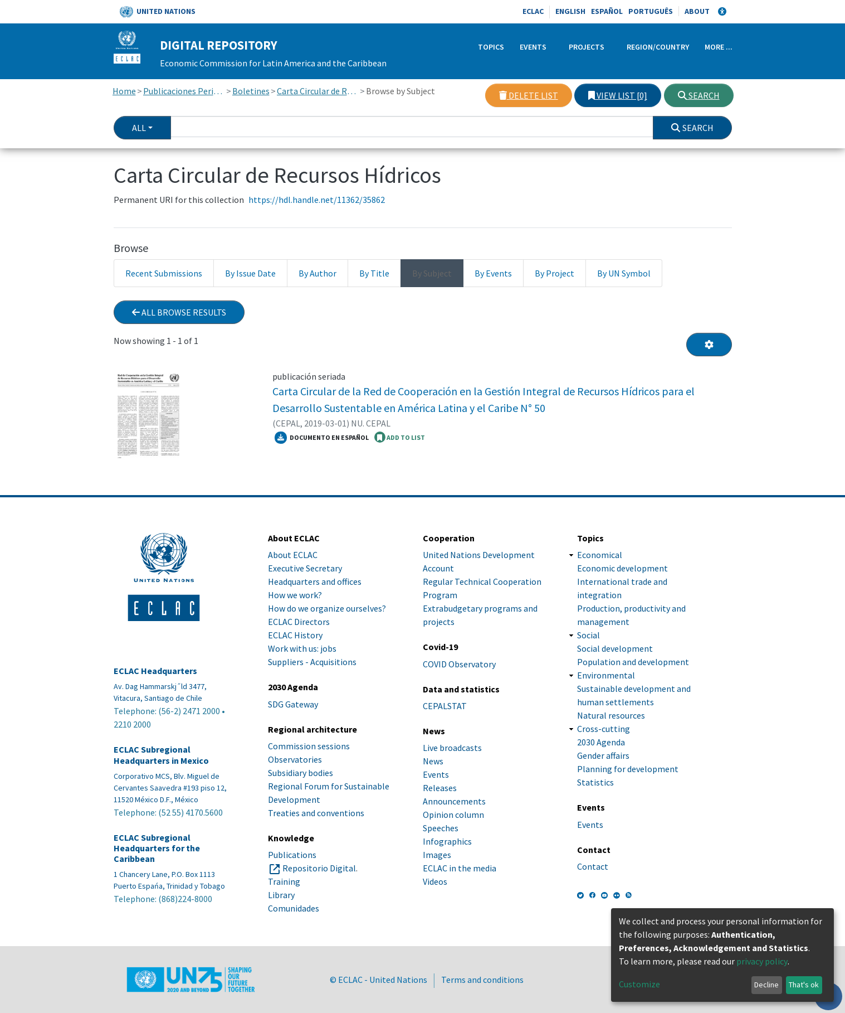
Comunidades (293, 908)
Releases (440, 787)
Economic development (622, 568)
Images (437, 854)
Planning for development (627, 768)
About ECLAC (293, 554)
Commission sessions (309, 746)
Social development (615, 648)
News (433, 761)
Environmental (606, 675)
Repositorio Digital (319, 868)
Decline (766, 985)
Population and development (633, 661)
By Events (493, 273)
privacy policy (762, 961)
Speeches (440, 827)
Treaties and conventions (316, 812)
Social (588, 635)
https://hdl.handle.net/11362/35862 (316, 199)
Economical (599, 554)
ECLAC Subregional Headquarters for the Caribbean (157, 848)
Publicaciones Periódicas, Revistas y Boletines (184, 90)
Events (533, 47)
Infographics (447, 841)
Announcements (454, 801)
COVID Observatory (459, 664)
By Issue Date (250, 273)
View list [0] (617, 95)
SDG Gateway (293, 704)
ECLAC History (295, 635)
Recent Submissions (163, 273)
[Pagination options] (709, 344)
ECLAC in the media (459, 868)
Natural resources (611, 715)
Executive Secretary (305, 568)
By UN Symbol (624, 273)
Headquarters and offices (315, 581)
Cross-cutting (603, 728)
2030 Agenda (601, 742)
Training (284, 881)
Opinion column (453, 814)
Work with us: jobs (302, 648)
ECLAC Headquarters (155, 671)
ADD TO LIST (399, 437)
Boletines (251, 90)
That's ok (804, 985)
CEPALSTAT (445, 705)
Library (281, 894)
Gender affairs (603, 755)
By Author (317, 273)
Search (699, 95)
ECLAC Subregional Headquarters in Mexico (161, 754)
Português (650, 11)
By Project (554, 273)
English (570, 11)
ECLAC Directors (299, 621)
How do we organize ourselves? (327, 608)
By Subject (432, 273)
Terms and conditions (482, 979)
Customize (639, 984)
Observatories (295, 759)
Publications (292, 854)
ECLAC (533, 11)
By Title (374, 273)
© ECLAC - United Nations (378, 979)
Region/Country (658, 47)
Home (124, 90)
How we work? (295, 594)
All (139, 127)
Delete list (528, 95)
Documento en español (322, 438)
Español (607, 11)
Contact (592, 866)
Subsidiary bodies (300, 772)
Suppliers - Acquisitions (312, 661)
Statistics (595, 782)
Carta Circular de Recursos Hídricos (318, 90)
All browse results (179, 312)
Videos (435, 881)
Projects (586, 47)
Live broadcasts (452, 747)
